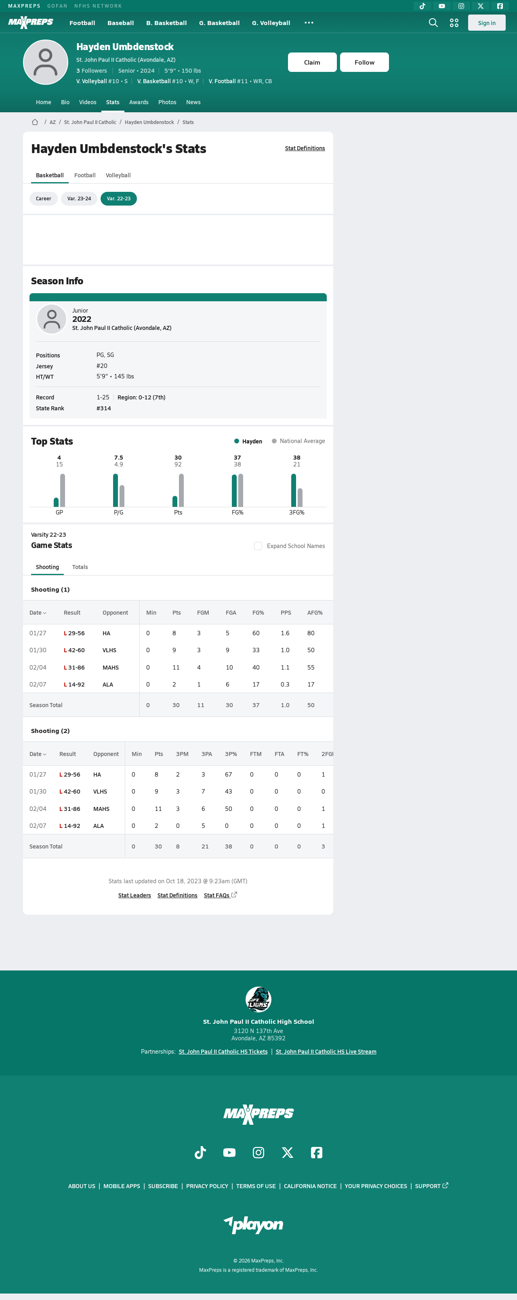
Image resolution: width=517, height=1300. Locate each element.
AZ (53, 122)
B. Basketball (166, 22)
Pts (176, 612)
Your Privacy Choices (376, 1186)
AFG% (314, 612)
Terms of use (256, 1186)
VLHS (109, 650)
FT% (303, 753)
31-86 (76, 667)
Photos (167, 102)
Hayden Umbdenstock (125, 46)
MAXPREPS (24, 5)
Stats (113, 102)
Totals (80, 567)
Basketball (50, 175)
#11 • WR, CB (240, 81)
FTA (279, 753)
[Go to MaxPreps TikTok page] (200, 1153)
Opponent (115, 612)
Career (43, 198)
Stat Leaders (134, 895)
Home (43, 102)
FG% (258, 612)
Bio (65, 102)
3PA (207, 753)
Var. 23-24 (79, 198)
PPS (285, 612)
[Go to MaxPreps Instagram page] (258, 1153)
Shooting (47, 567)
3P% (231, 753)
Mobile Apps (121, 1186)
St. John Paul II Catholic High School (258, 1006)
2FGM (329, 753)
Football (82, 22)
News (193, 102)
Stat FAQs (221, 895)
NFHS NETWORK (98, 5)
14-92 (76, 684)
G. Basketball (219, 22)
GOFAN (57, 5)
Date (37, 612)
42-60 (76, 650)
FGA (230, 612)
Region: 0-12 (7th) (142, 397)
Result (71, 612)
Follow (364, 62)
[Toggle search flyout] (433, 22)
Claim (312, 62)
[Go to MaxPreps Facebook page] (316, 1153)
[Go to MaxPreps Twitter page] (287, 1153)
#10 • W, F (168, 81)
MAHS (110, 667)
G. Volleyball (271, 22)
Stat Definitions (305, 148)
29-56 (76, 633)
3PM (182, 753)
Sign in (487, 23)
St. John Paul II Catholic (90, 122)
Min (151, 612)
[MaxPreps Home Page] (34, 122)
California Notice (310, 1186)
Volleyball (118, 175)
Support (432, 1186)
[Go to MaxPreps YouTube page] (229, 1153)
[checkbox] (258, 546)
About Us (81, 1186)
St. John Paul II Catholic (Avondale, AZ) (126, 59)
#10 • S (102, 81)
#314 (104, 408)
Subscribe (163, 1186)
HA (106, 633)
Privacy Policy (207, 1186)
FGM (203, 612)
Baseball (120, 22)
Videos (88, 102)
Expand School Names (289, 546)
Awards (139, 102)
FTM (256, 753)
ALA (107, 684)
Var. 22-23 (118, 198)
